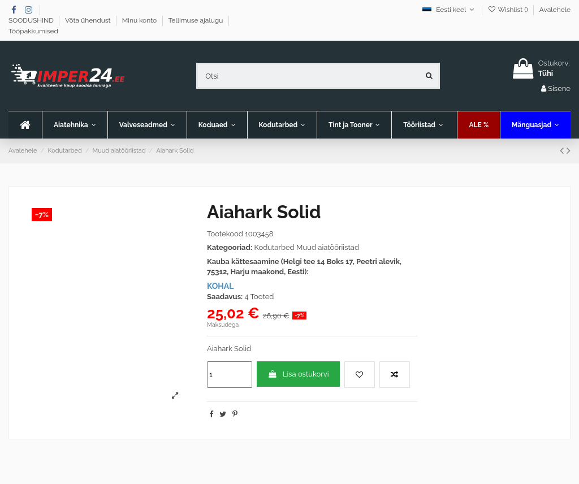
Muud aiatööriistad (327, 247)
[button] (147, 125)
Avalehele (555, 10)
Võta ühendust (89, 20)
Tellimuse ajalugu (196, 20)
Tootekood (225, 234)
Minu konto (140, 20)
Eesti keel (449, 10)
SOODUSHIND (31, 20)
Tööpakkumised (33, 31)
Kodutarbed (274, 247)
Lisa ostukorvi (298, 374)
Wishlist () (508, 10)
